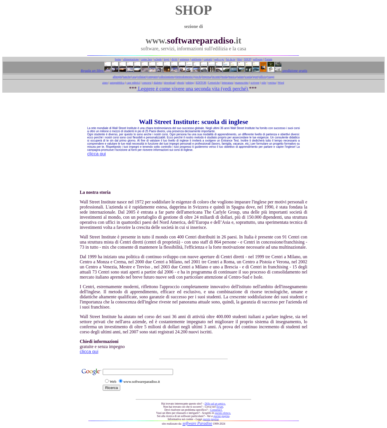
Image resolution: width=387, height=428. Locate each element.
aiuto (105, 82)
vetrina (272, 82)
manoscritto (241, 82)
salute (240, 76)
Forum (268, 59)
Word (281, 82)
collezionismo (166, 76)
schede (158, 59)
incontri (216, 76)
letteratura (227, 82)
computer (152, 76)
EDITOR (201, 82)
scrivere (254, 82)
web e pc (219, 59)
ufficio (262, 76)
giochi (197, 76)
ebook (180, 82)
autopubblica (117, 82)
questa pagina (221, 416)
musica (232, 76)
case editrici (133, 82)
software (258, 59)
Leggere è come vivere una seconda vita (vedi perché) (193, 89)
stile (263, 82)
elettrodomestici (184, 76)
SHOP (247, 59)
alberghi (117, 76)
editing (190, 82)
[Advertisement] (193, 105)
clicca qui (96, 153)
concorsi (147, 82)
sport (255, 76)
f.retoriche (214, 82)
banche (127, 76)
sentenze (184, 59)
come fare (146, 59)
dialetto (158, 82)
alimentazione (131, 59)
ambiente (196, 59)
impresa (206, 76)
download (169, 82)
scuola (248, 76)
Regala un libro (92, 70)
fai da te (230, 59)
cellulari (142, 76)
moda (224, 76)
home (118, 59)
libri (239, 59)
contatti (208, 59)
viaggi (270, 76)
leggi (166, 59)
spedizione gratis (294, 70)
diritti (174, 59)
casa (134, 76)
